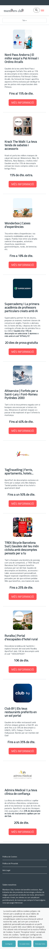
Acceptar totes (24, 944)
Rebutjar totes (40, 944)
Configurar (8, 944)
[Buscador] (36, 10)
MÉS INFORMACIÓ (22, 102)
